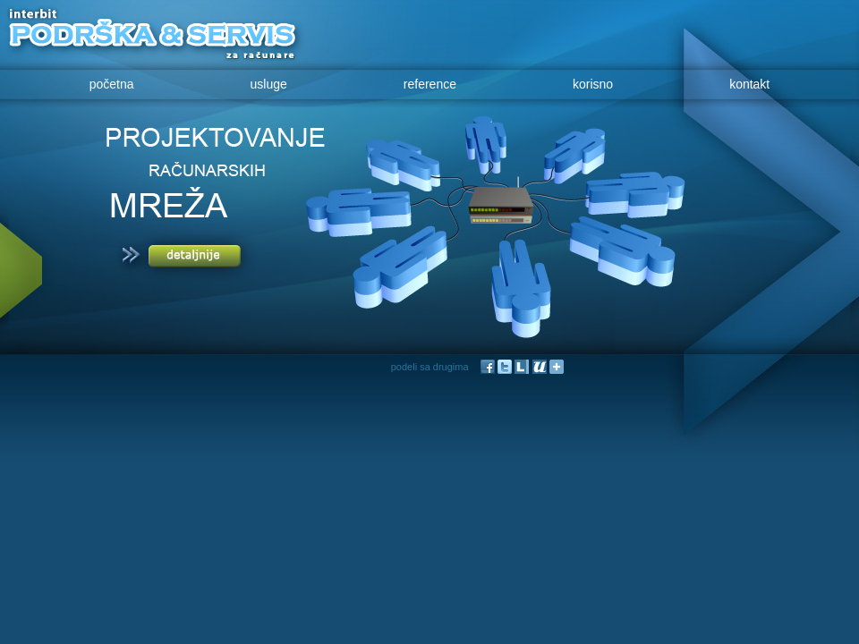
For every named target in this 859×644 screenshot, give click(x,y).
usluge (269, 84)
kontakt (749, 84)
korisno (593, 84)
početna (111, 84)
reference (430, 84)
